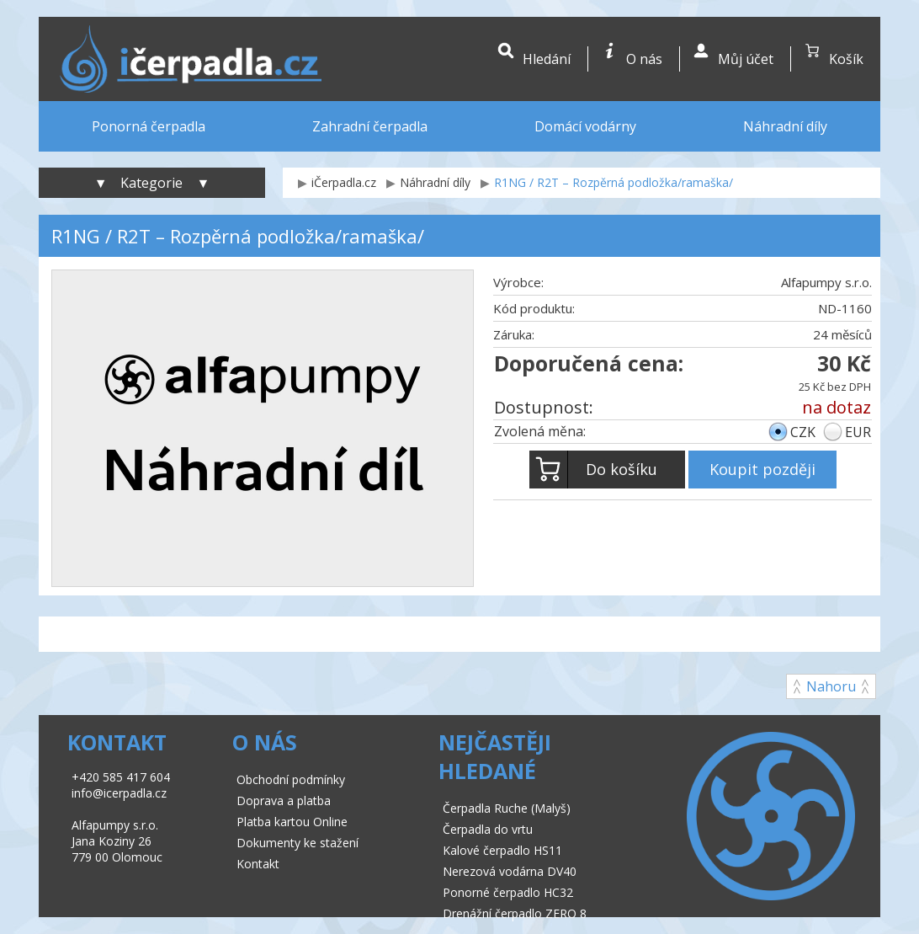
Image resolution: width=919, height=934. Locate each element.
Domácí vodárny (585, 126)
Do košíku (593, 469)
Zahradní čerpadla (370, 126)
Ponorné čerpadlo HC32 (508, 892)
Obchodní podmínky (290, 779)
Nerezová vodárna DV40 (509, 871)
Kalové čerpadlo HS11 (502, 850)
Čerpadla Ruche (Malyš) (507, 808)
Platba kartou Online (292, 822)
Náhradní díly (785, 126)
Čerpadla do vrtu (488, 829)
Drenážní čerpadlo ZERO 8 (515, 913)
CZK (802, 432)
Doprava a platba (283, 801)
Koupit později (762, 469)
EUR (858, 432)
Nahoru (831, 686)
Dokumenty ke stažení (297, 843)
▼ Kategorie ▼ (152, 182)
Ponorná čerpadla (148, 126)
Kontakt (257, 864)
